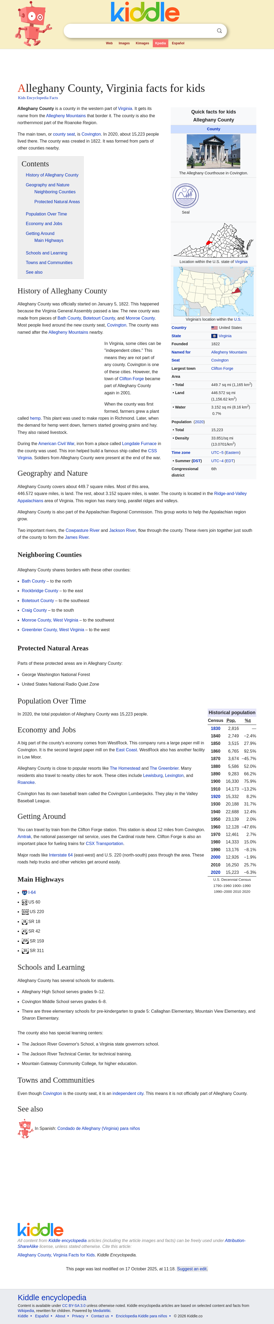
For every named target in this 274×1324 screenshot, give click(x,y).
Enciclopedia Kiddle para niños (141, 1316)
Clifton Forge (222, 368)
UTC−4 (217, 461)
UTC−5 (217, 452)
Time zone (181, 452)
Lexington (174, 775)
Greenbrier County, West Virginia (53, 629)
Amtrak (24, 836)
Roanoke (26, 782)
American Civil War (56, 443)
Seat (176, 360)
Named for (181, 352)
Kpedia (160, 43)
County (213, 129)
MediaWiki (102, 1311)
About (60, 1316)
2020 (199, 422)
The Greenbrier (164, 768)
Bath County (69, 318)
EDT (230, 461)
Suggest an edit (192, 1269)
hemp (35, 418)
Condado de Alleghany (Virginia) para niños (99, 1128)
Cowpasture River (83, 530)
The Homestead (125, 768)
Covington (220, 360)
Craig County (34, 610)
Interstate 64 (61, 855)
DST (197, 461)
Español (178, 43)
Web (109, 43)
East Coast (126, 750)
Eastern (232, 452)
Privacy (78, 1316)
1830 (215, 728)
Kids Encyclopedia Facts (38, 98)
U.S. (237, 319)
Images (124, 43)
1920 (215, 796)
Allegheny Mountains (229, 352)
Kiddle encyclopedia (67, 1240)
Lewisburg (153, 775)
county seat (64, 134)
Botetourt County (99, 318)
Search (219, 31)
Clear (208, 31)
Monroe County (140, 318)
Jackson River (122, 530)
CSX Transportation (104, 843)
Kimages (142, 43)
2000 (215, 857)
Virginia (241, 262)
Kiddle (23, 1316)
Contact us (100, 1316)
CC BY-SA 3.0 (73, 1305)
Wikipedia (26, 1311)
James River (77, 537)
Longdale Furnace (139, 443)
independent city (127, 1093)
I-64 (32, 892)
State (176, 336)
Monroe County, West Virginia (50, 620)
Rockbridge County (40, 590)
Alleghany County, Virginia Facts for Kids (56, 1255)
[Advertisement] (137, 64)
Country (179, 327)
